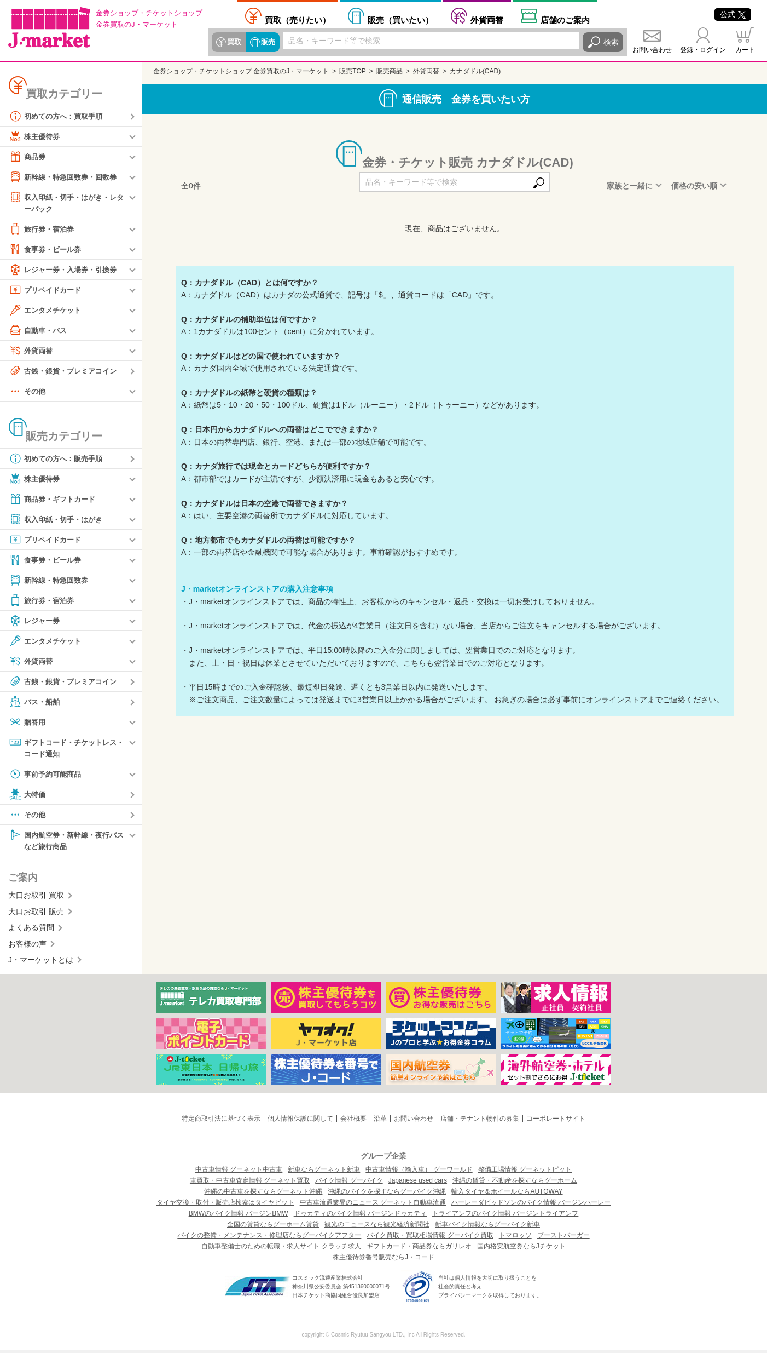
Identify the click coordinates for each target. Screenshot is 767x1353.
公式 (733, 14)
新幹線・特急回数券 (51, 580)
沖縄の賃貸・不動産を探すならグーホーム (514, 1183)
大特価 (28, 795)
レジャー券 (35, 621)
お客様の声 (27, 946)
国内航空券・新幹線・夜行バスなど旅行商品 (66, 841)
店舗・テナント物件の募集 (479, 1121)
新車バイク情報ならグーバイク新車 (487, 1227)
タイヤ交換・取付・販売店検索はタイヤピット (225, 1205)
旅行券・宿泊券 (43, 229)
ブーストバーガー (563, 1238)
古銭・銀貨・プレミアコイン (66, 371)
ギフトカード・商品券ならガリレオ (419, 1249)
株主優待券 (35, 136)
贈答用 (28, 722)
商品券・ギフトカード (55, 499)
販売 (266, 42)
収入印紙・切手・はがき (58, 519)
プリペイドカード (47, 290)
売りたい (297, 19)
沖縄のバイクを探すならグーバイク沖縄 (387, 1194)
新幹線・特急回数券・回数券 (66, 177)
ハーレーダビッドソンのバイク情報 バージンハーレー (531, 1205)
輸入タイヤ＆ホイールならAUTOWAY (506, 1194)
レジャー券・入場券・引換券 (66, 270)
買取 (233, 42)
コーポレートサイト (555, 1121)
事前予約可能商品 (47, 775)
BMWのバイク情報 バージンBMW (238, 1216)
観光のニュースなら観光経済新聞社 (376, 1227)
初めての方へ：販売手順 (58, 459)
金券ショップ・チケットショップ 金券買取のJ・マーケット (241, 71)
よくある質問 (31, 930)
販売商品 (389, 71)
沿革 (380, 1121)
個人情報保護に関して (300, 1121)
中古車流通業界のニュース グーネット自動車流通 (373, 1205)
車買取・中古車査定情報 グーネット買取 (250, 1183)
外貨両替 (486, 19)
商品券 (28, 156)
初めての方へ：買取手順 (58, 116)
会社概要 (353, 1121)
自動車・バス (39, 330)
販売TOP (352, 71)
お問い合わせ (652, 50)
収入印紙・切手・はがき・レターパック (66, 202)
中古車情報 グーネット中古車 (238, 1172)
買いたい (400, 19)
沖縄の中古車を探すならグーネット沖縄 (263, 1194)
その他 (28, 391)
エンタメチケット (47, 310)
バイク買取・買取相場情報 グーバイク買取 (430, 1238)
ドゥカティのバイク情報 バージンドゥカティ (360, 1216)
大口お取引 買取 (36, 897)
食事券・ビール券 (47, 249)
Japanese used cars (417, 1183)
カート (745, 50)
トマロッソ (515, 1238)
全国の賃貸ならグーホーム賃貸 (273, 1227)
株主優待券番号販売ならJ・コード (383, 1260)
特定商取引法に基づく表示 (221, 1121)
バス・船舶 (35, 702)
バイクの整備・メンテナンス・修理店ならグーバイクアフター (269, 1238)
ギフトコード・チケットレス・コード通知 (62, 748)
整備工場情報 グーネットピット (525, 1172)
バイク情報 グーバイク (348, 1183)
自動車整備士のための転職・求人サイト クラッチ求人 (281, 1249)
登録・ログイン (703, 50)
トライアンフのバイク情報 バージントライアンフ (505, 1216)
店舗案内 (565, 19)
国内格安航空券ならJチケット (521, 1249)
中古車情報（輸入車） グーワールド (418, 1172)
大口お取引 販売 (36, 914)
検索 (611, 42)
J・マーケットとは (40, 962)
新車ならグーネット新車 (324, 1172)
